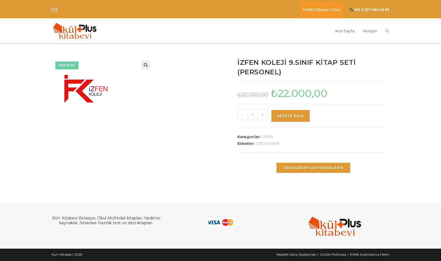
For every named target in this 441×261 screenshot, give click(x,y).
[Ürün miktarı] (253, 115)
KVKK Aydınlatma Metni (369, 254)
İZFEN (267, 136)
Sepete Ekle (290, 116)
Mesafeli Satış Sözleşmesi (296, 254)
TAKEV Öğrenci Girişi (321, 10)
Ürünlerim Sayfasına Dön (313, 168)
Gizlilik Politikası (333, 254)
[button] (145, 65)
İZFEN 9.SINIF (268, 143)
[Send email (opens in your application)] (54, 10)
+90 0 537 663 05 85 (371, 10)
